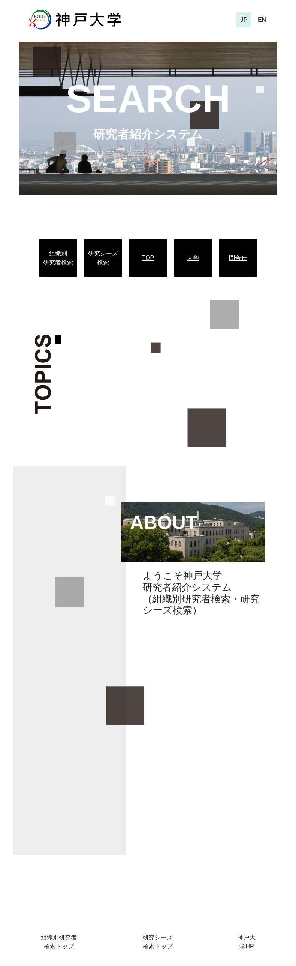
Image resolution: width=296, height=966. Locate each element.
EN (262, 19)
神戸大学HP (247, 942)
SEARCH (148, 98)
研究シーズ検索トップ (158, 942)
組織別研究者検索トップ (59, 942)
